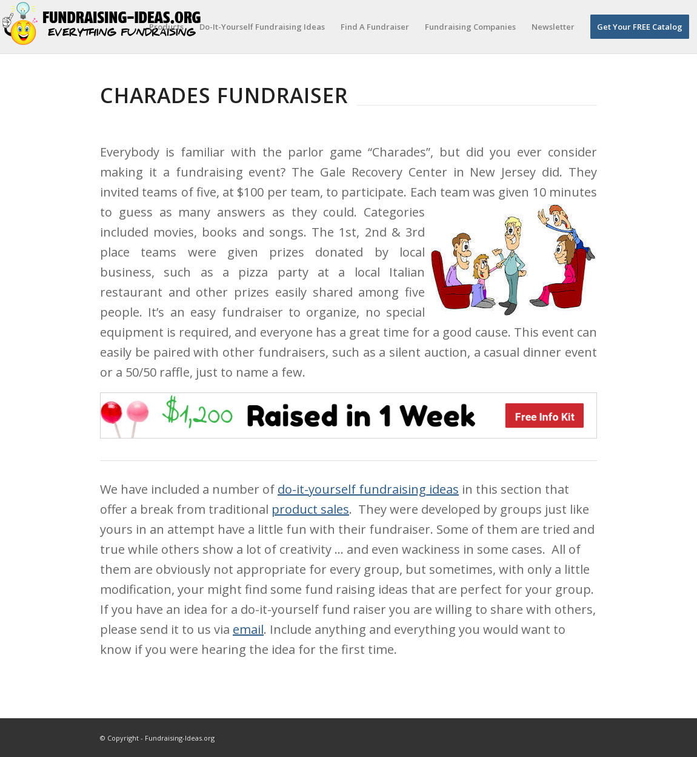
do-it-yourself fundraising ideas (368, 489)
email (248, 629)
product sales (310, 509)
